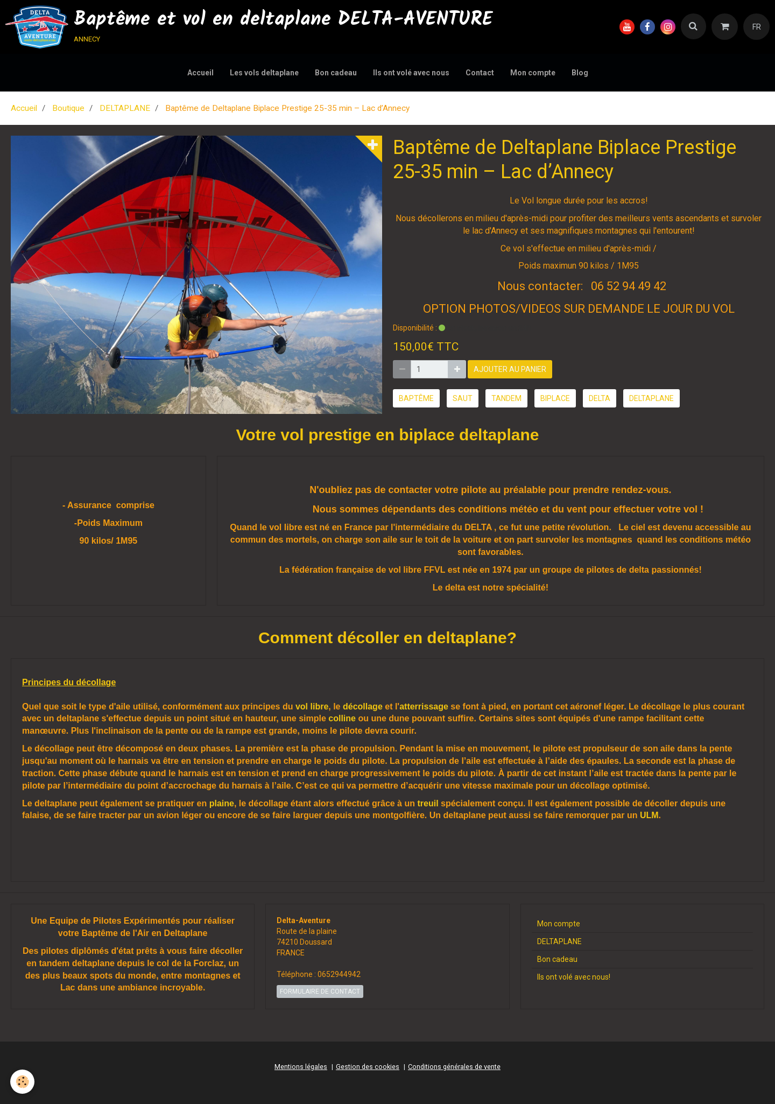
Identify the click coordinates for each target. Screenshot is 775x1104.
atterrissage (423, 706)
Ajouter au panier (510, 369)
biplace (555, 398)
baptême (416, 398)
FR (756, 27)
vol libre (311, 706)
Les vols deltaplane (264, 72)
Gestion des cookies (367, 1067)
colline (342, 718)
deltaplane (651, 398)
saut (463, 398)
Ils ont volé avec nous (411, 72)
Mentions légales (300, 1067)
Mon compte (532, 72)
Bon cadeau (336, 72)
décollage (363, 706)
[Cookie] (23, 1082)
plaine (221, 803)
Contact (480, 72)
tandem (506, 398)
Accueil (200, 72)
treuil (427, 803)
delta (599, 398)
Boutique (68, 108)
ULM (649, 815)
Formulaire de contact (320, 991)
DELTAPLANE (125, 108)
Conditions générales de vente (454, 1067)
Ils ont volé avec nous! (573, 977)
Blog (580, 72)
